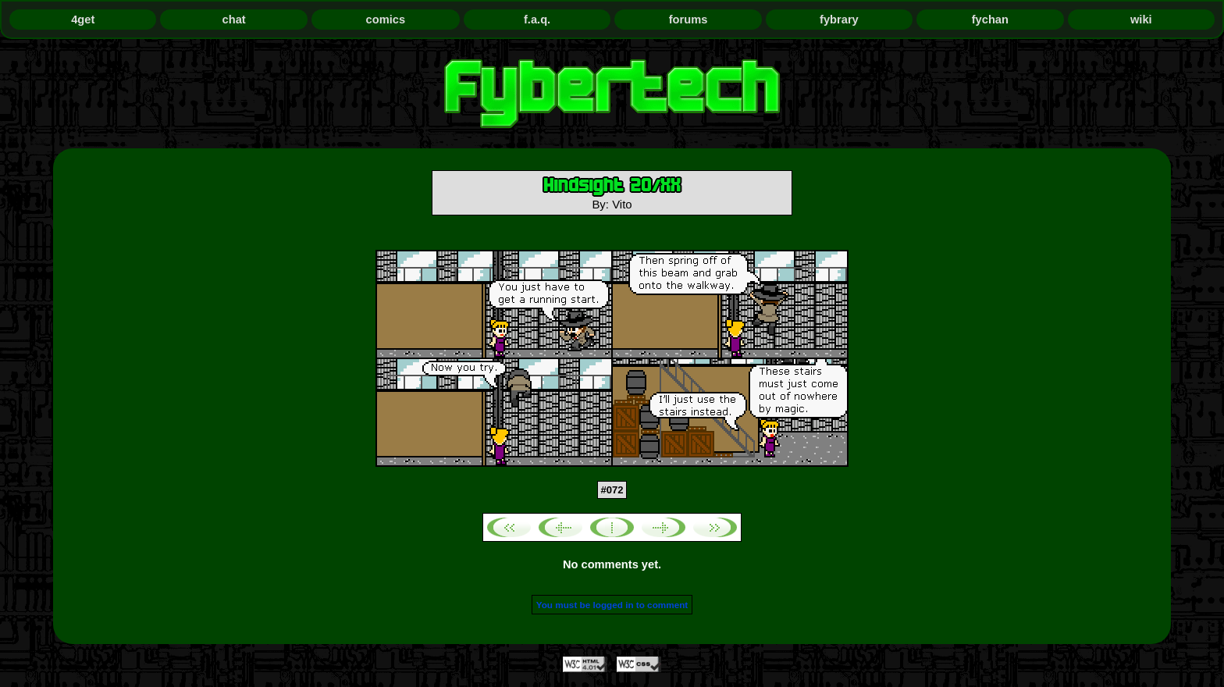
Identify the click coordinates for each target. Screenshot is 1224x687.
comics (386, 19)
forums (688, 19)
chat (234, 19)
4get (82, 19)
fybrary (839, 19)
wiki (1141, 19)
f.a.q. (537, 19)
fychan (990, 19)
